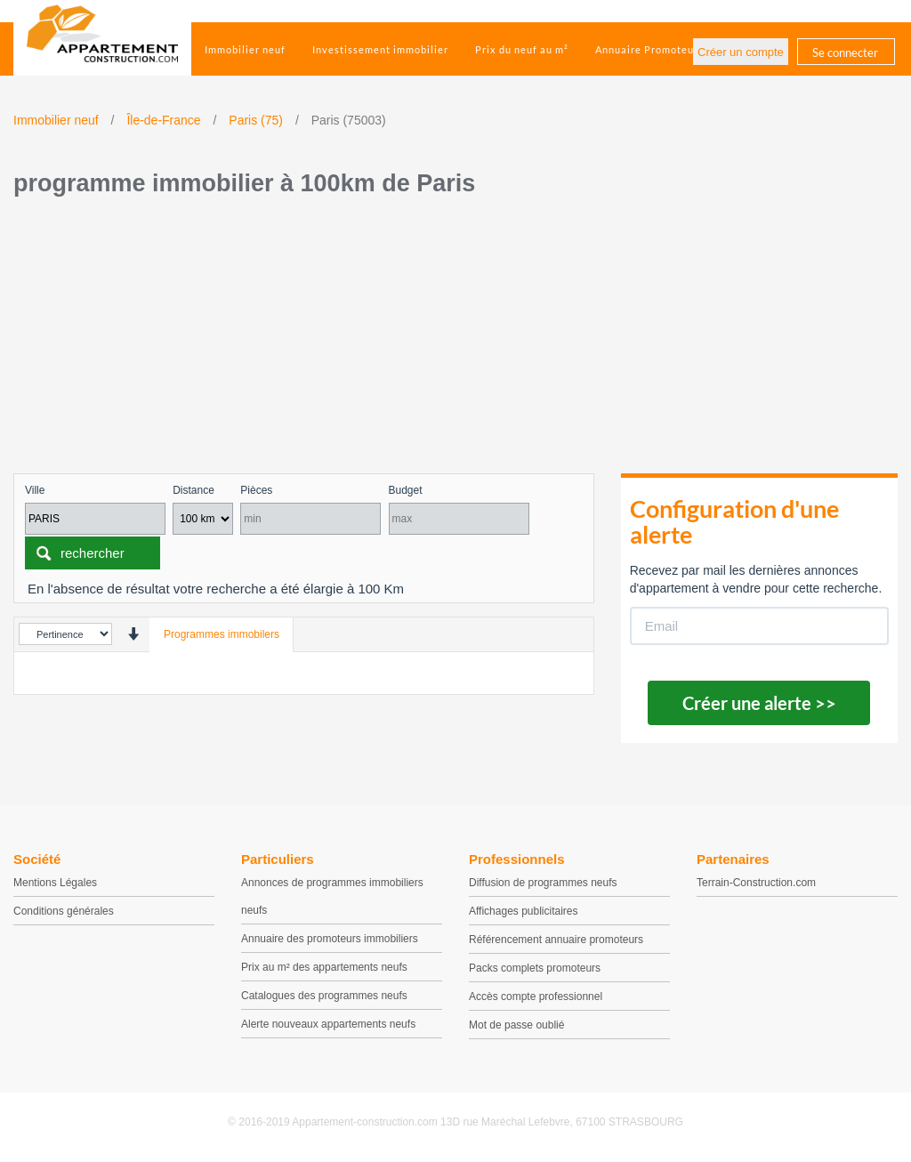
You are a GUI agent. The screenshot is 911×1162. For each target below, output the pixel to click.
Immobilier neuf (245, 49)
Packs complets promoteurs (535, 968)
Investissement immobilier (380, 49)
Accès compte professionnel (535, 996)
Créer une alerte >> (759, 703)
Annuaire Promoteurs (649, 49)
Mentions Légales (55, 882)
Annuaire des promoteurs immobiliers (329, 938)
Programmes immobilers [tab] (221, 634)
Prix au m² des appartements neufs (324, 967)
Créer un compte (740, 52)
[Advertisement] (455, 339)
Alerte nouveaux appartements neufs (328, 1024)
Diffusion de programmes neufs (543, 882)
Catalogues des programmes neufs (324, 995)
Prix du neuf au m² (521, 49)
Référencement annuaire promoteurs (556, 939)
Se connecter (845, 52)
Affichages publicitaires (523, 911)
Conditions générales (63, 911)
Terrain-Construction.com (756, 882)
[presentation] (133, 633)
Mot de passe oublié (516, 1025)
